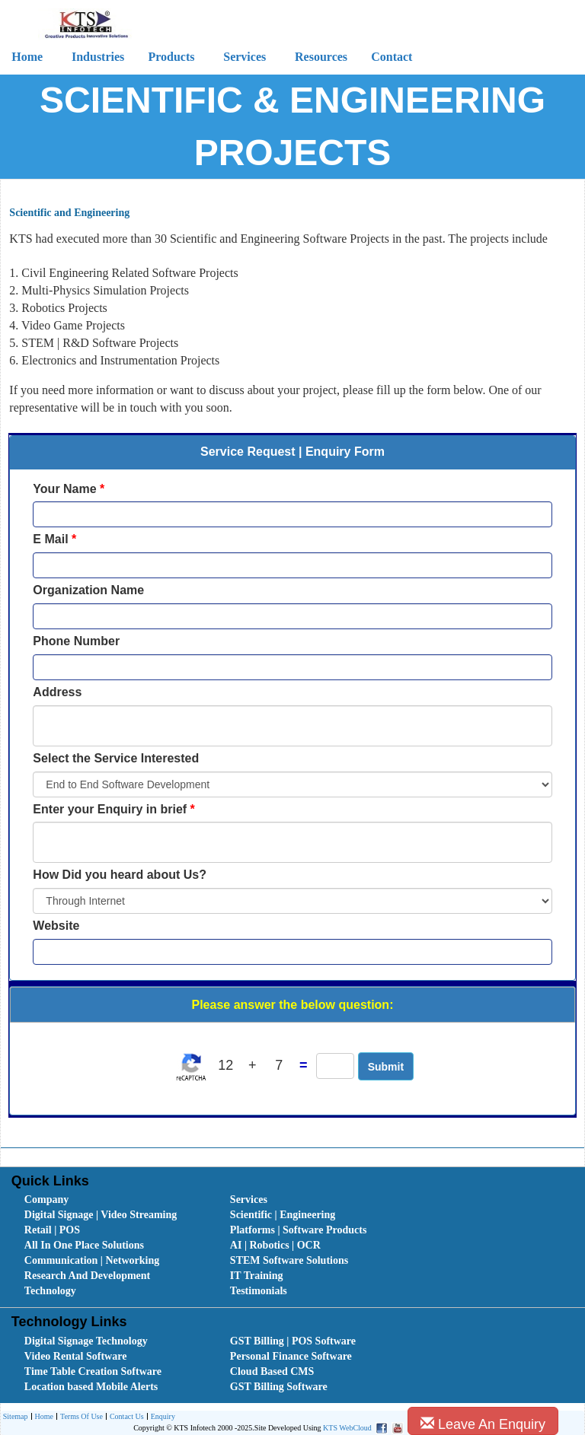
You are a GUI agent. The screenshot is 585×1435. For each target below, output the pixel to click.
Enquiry (161, 1417)
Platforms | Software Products (298, 1230)
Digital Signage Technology (86, 1341)
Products (171, 56)
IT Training (256, 1275)
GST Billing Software (279, 1386)
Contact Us (125, 1417)
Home (42, 1417)
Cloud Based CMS (272, 1371)
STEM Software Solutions (289, 1260)
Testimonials (258, 1291)
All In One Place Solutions (84, 1245)
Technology (50, 1291)
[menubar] (296, 1245)
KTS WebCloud (347, 1428)
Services (244, 56)
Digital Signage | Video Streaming (100, 1214)
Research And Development (87, 1275)
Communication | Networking (91, 1260)
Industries (98, 56)
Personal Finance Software (291, 1356)
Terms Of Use (79, 1417)
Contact (391, 56)
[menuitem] (110, 1200)
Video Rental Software (75, 1356)
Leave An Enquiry (482, 1424)
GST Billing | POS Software (293, 1341)
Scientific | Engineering (282, 1214)
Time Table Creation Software (92, 1371)
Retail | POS (52, 1230)
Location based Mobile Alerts (91, 1386)
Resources (321, 56)
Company (46, 1199)
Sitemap (15, 1416)
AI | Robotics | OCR (275, 1245)
